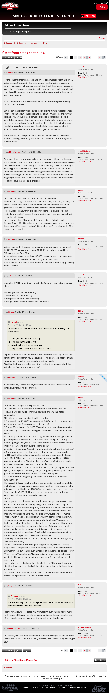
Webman (81, 376)
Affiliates (65, 687)
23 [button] (100, 57)
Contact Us (27, 687)
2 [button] (75, 57)
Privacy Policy (38, 687)
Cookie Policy (50, 687)
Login (102, 7)
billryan (81, 190)
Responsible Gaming (78, 687)
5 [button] (89, 57)
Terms (58, 687)
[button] (66, 57)
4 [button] (84, 57)
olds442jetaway (84, 151)
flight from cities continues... (24, 53)
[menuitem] (101, 38)
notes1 (81, 67)
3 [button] (80, 57)
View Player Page (84, 77)
